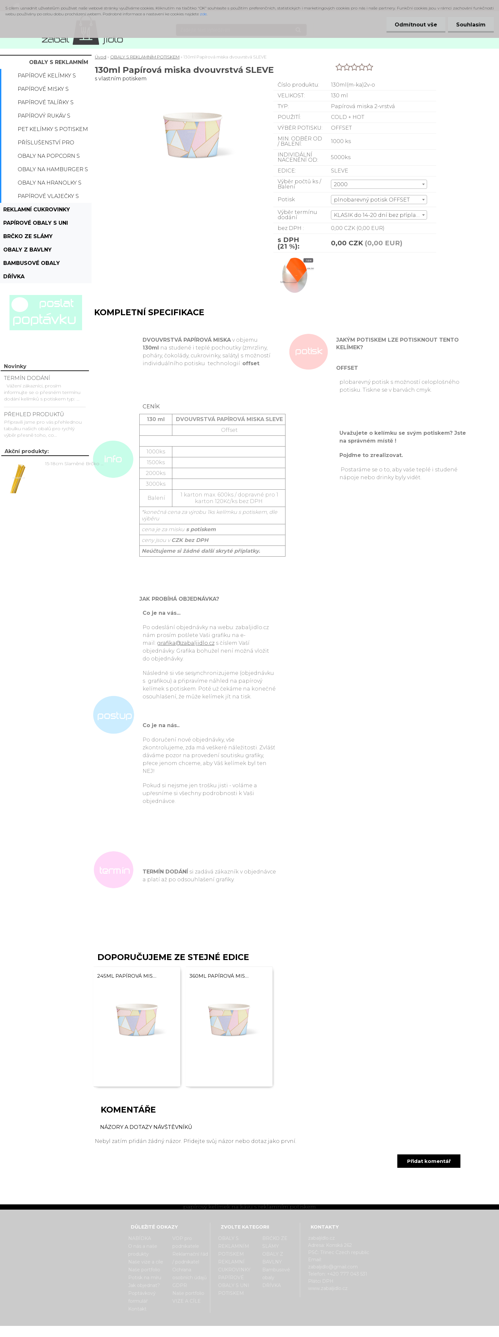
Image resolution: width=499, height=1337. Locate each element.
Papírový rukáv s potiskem (44, 117)
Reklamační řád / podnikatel (190, 1258)
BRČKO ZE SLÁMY (28, 236)
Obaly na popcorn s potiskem (49, 158)
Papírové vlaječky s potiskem (48, 198)
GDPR (179, 1285)
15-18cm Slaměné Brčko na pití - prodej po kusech (75, 463)
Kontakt (137, 1309)
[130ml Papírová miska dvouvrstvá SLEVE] (295, 258)
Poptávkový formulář (142, 1297)
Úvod (100, 56)
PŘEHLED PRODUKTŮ (34, 414)
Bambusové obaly (31, 263)
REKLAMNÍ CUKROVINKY (36, 209)
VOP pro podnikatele (185, 1242)
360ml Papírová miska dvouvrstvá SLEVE (219, 976)
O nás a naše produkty (142, 1250)
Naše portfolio (144, 1270)
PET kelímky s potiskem (53, 129)
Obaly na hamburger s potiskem (53, 171)
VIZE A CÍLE (186, 1301)
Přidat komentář (429, 1161)
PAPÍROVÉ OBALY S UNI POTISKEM (35, 225)
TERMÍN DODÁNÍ (27, 378)
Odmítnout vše (416, 25)
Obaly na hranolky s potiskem (49, 184)
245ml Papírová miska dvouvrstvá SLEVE (127, 976)
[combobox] (379, 184)
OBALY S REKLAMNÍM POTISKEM (58, 64)
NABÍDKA (139, 1238)
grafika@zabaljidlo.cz (186, 643)
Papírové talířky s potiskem (46, 104)
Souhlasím (471, 25)
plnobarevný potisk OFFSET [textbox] (372, 200)
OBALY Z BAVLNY (27, 250)
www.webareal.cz (275, 1331)
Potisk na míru (144, 1277)
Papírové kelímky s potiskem (47, 77)
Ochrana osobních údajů (189, 1273)
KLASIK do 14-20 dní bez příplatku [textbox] (379, 215)
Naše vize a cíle (145, 1262)
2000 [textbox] (341, 184)
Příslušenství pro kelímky (46, 144)
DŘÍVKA (14, 276)
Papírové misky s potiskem (43, 91)
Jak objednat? (144, 1285)
